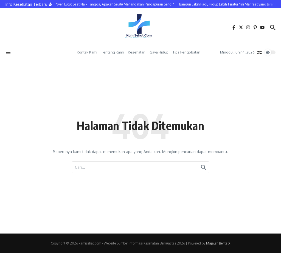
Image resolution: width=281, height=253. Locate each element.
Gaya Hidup (159, 52)
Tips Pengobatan (186, 52)
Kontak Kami (87, 52)
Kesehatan (136, 52)
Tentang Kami (112, 52)
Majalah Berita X (218, 243)
